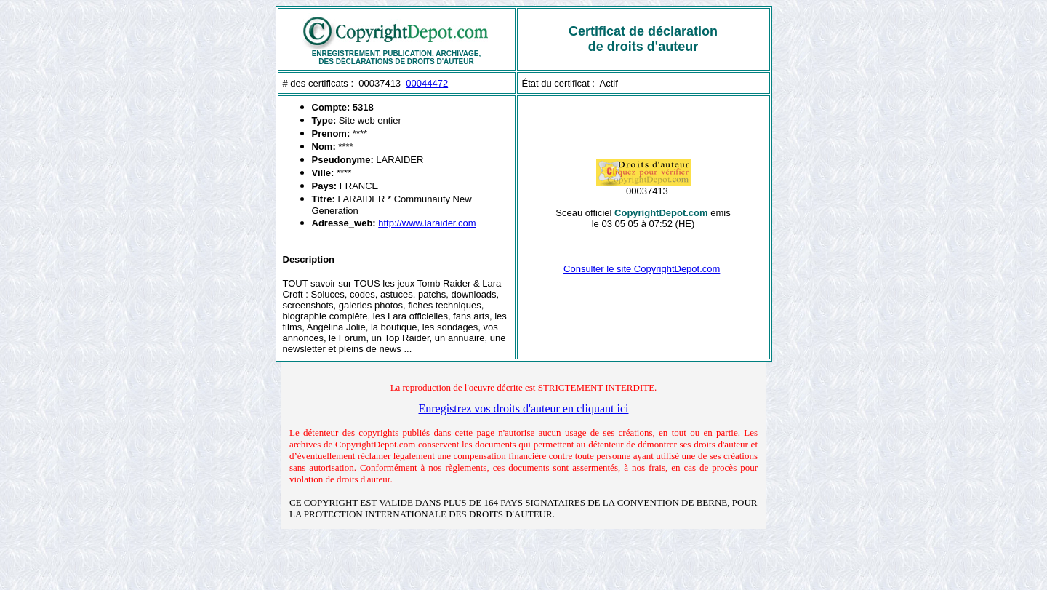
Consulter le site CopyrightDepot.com (641, 268)
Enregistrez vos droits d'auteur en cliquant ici (523, 408)
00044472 (427, 83)
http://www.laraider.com (427, 223)
